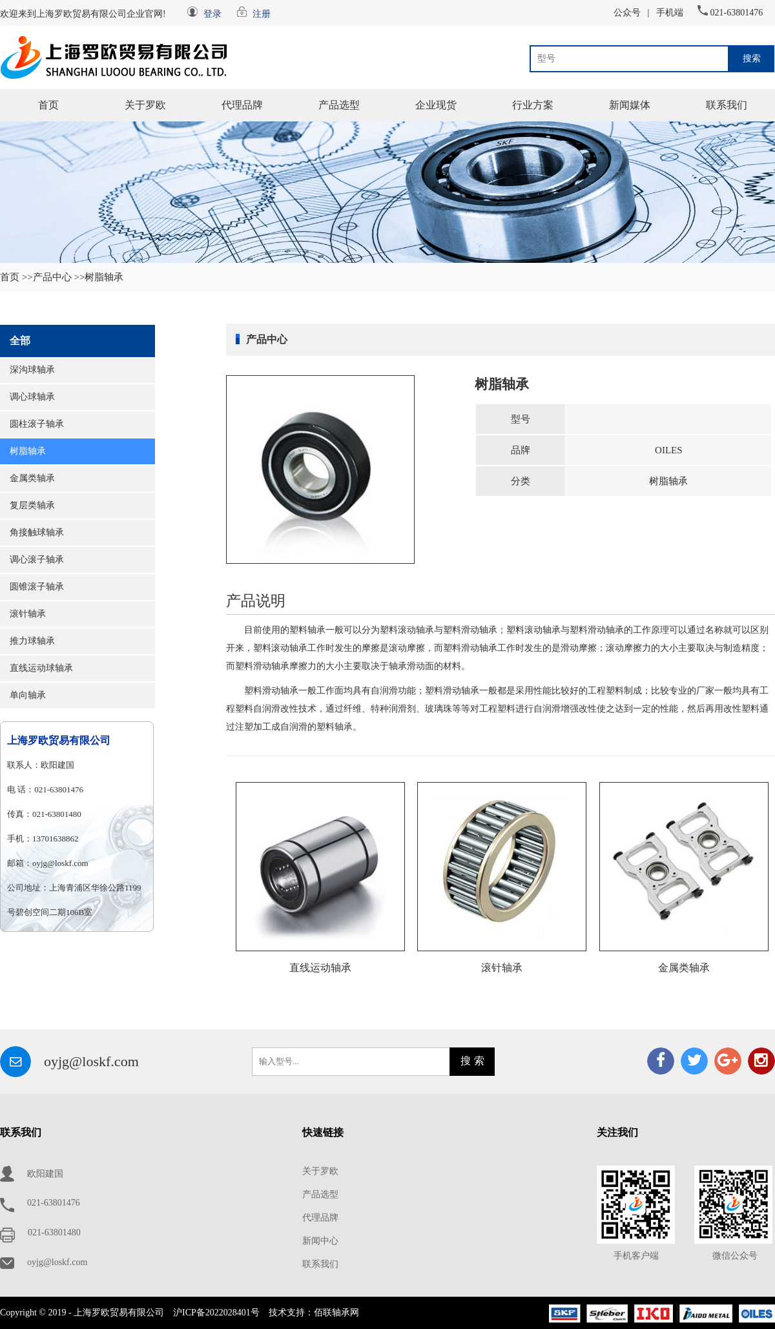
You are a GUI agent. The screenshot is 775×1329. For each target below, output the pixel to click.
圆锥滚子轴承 (37, 587)
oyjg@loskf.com (91, 1061)
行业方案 (532, 104)
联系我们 (726, 104)
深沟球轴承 (32, 370)
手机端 (669, 12)
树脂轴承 (28, 451)
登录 (212, 14)
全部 (20, 340)
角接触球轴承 (37, 532)
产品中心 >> (59, 277)
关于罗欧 (145, 104)
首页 (48, 104)
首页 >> (16, 277)
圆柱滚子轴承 (37, 424)
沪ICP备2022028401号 (216, 1312)
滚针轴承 (28, 614)
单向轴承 (28, 695)
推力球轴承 (32, 641)
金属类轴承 (32, 478)
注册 (262, 14)
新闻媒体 (629, 104)
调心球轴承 (32, 397)
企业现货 (436, 104)
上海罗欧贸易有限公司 (58, 740)
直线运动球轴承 (41, 668)
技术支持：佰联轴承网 (314, 1312)
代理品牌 (242, 104)
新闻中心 (320, 1241)
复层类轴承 (32, 505)
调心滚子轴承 (37, 559)
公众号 (627, 12)
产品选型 (339, 104)
